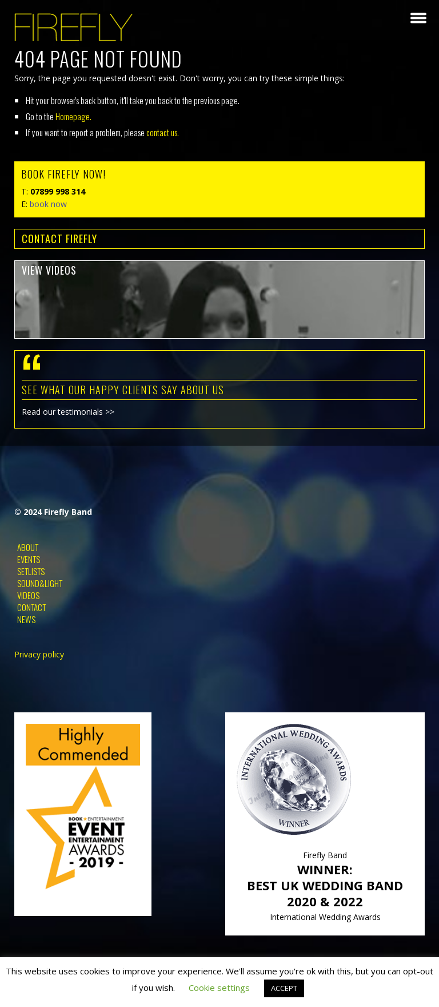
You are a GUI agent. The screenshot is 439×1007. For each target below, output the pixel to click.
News (26, 619)
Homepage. (73, 116)
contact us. (162, 132)
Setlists (31, 571)
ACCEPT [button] (284, 988)
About (27, 547)
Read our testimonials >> (68, 411)
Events (28, 559)
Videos (28, 595)
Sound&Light (39, 583)
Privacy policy (39, 654)
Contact (31, 607)
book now (48, 204)
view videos (49, 270)
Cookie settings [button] (219, 987)
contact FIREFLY (59, 238)
